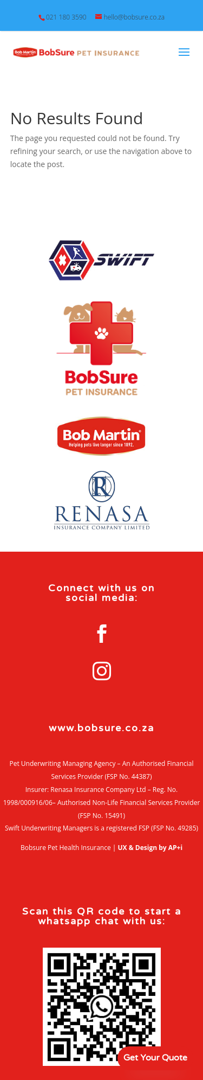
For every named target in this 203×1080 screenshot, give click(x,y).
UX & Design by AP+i (150, 847)
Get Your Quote (155, 1057)
